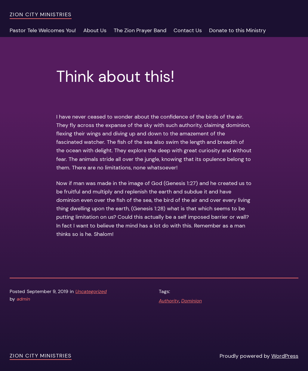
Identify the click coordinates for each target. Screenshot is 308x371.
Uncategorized (91, 292)
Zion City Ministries (41, 14)
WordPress (284, 356)
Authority (169, 301)
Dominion (191, 301)
